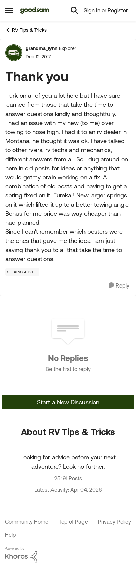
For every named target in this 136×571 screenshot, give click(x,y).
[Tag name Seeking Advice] (22, 272)
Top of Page (73, 522)
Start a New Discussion (68, 402)
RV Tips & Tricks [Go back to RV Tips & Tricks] (26, 30)
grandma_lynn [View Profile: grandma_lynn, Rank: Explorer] (41, 48)
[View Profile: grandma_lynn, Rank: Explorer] (13, 52)
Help (10, 535)
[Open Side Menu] (9, 10)
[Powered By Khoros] (68, 555)
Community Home (26, 522)
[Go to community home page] (35, 10)
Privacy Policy (114, 522)
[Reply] (119, 286)
